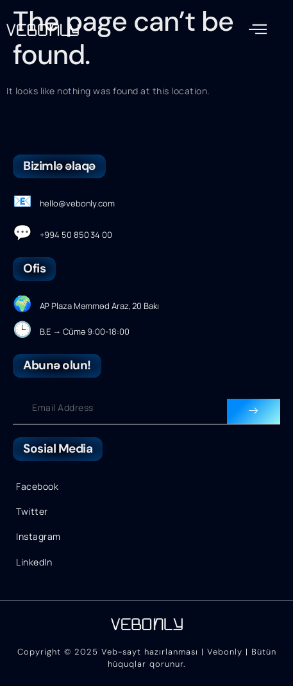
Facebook (37, 486)
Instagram (38, 536)
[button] (258, 28)
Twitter (32, 511)
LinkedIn (34, 562)
